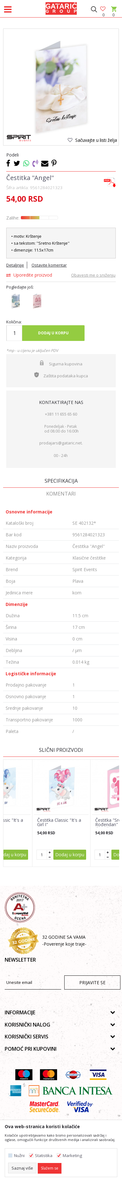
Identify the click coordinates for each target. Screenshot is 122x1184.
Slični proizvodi (61, 749)
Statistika (43, 1155)
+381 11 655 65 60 (61, 414)
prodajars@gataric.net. (61, 443)
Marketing (72, 1155)
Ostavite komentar (49, 265)
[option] (61, 87)
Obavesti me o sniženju (93, 275)
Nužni (19, 1155)
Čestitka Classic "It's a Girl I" (59, 822)
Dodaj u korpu (53, 333)
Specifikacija (61, 480)
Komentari (61, 493)
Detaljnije (15, 265)
